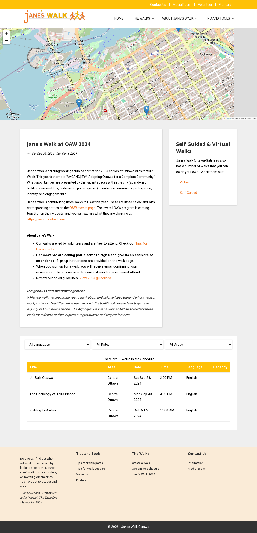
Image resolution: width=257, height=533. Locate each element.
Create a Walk (141, 463)
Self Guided (188, 193)
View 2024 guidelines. (95, 278)
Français (225, 4)
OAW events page (82, 208)
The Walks (142, 18)
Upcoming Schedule (145, 468)
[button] (178, 27)
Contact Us (158, 4)
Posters (81, 480)
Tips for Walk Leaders (90, 468)
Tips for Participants (89, 463)
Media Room (182, 4)
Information (195, 463)
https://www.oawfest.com (46, 219)
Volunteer (205, 4)
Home (118, 18)
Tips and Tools (218, 18)
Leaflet (227, 118)
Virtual (184, 182)
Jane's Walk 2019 (143, 474)
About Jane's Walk (178, 18)
